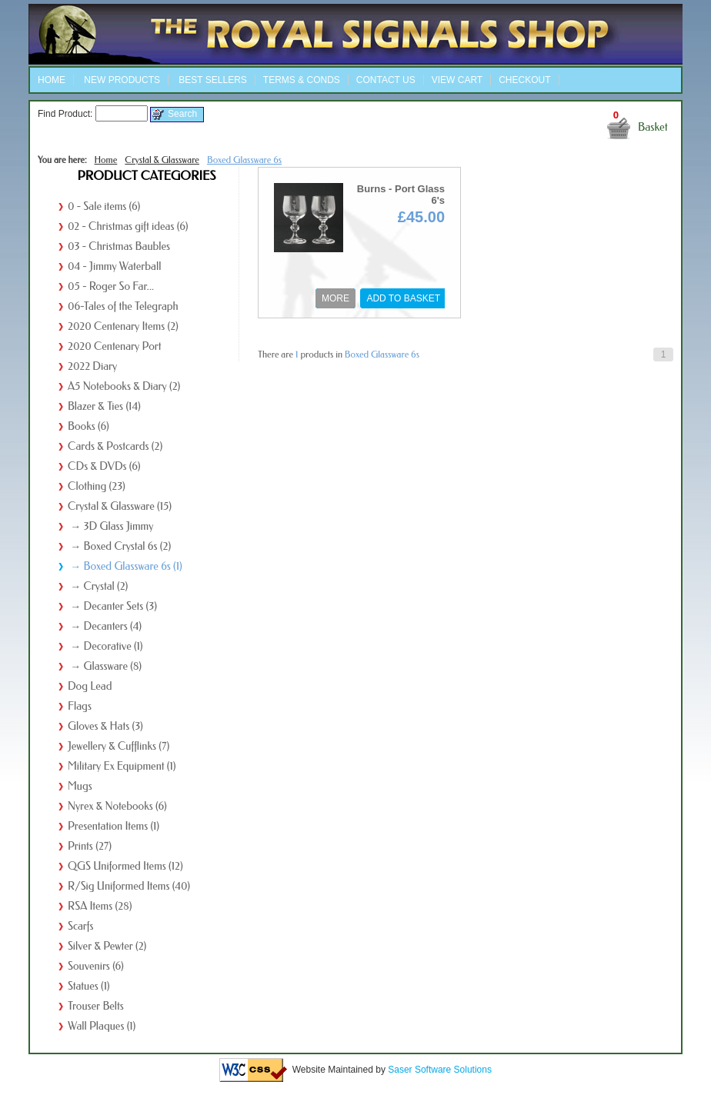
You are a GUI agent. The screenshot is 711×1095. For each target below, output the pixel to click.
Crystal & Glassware (162, 160)
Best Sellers (211, 80)
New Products (121, 80)
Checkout (524, 80)
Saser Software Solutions (440, 1068)
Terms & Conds (301, 80)
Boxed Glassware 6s (244, 160)
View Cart (457, 80)
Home (51, 80)
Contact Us (386, 80)
